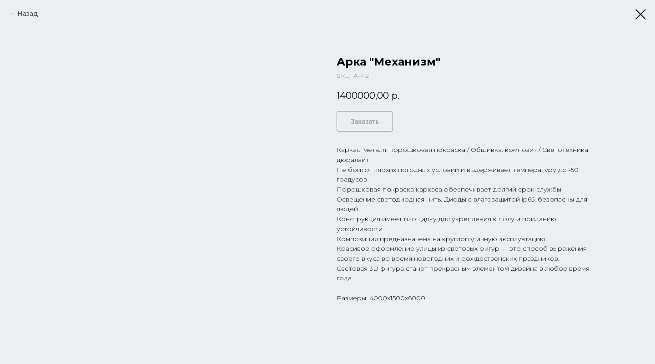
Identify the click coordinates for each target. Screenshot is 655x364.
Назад (27, 14)
